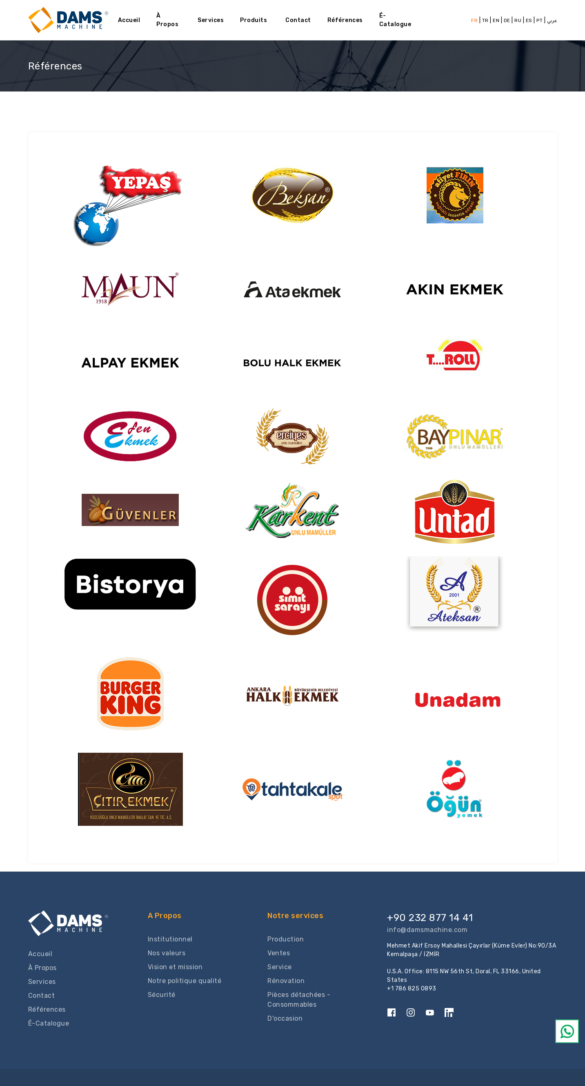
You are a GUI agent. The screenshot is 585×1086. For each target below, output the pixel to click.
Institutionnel (170, 939)
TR (486, 20)
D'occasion (285, 1018)
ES (529, 20)
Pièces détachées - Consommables (298, 999)
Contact (298, 20)
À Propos (167, 20)
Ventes (278, 953)
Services (211, 20)
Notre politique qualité (185, 981)
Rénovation (286, 981)
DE (507, 20)
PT (539, 20)
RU (517, 20)
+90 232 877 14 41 (430, 917)
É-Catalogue (395, 20)
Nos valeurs (167, 953)
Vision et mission (175, 967)
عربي (552, 20)
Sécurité (162, 995)
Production (285, 939)
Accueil (129, 20)
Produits (253, 20)
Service (279, 967)
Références (345, 20)
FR (474, 20)
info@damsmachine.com (427, 930)
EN (496, 20)
